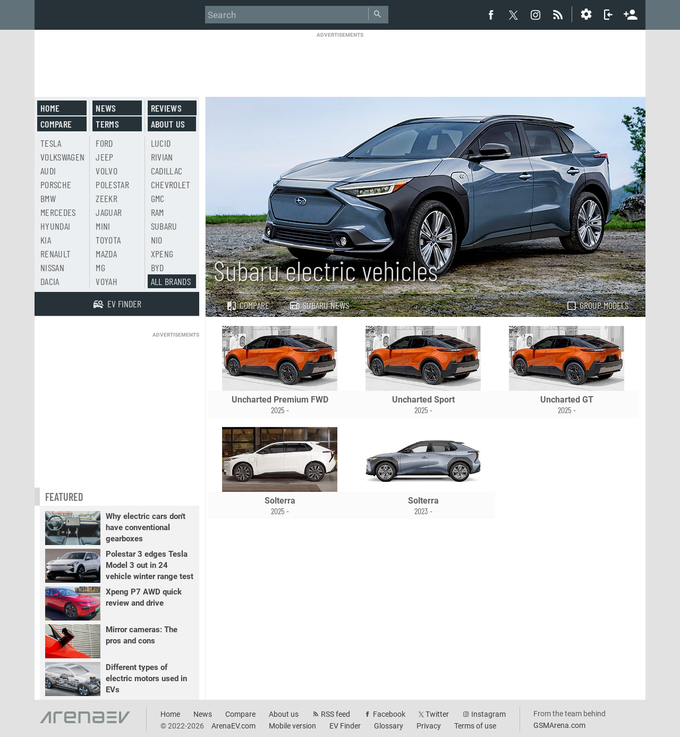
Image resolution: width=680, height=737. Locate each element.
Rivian (162, 157)
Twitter (437, 714)
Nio (157, 240)
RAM (157, 212)
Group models (597, 305)
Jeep (104, 157)
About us (168, 124)
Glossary (388, 726)
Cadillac (167, 171)
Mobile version (292, 726)
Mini (103, 226)
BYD (157, 267)
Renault (55, 253)
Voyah (106, 281)
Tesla (51, 143)
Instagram (488, 714)
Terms (107, 124)
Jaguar (109, 212)
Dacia (50, 281)
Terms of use (475, 726)
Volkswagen (62, 157)
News (106, 108)
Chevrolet (171, 184)
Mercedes (58, 212)
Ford (104, 143)
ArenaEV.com (233, 726)
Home (50, 108)
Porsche (55, 184)
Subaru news (319, 305)
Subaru (164, 226)
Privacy (428, 726)
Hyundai (55, 226)
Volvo (106, 171)
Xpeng (162, 253)
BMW (48, 198)
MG (100, 267)
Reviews (166, 108)
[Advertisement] (340, 62)
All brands (171, 281)
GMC (158, 198)
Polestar (112, 184)
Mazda (106, 253)
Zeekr (106, 198)
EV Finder (345, 726)
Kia (45, 240)
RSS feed (335, 714)
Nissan (52, 267)
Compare (247, 305)
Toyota (108, 240)
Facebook (389, 714)
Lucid (161, 143)
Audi (48, 171)
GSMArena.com (559, 725)
